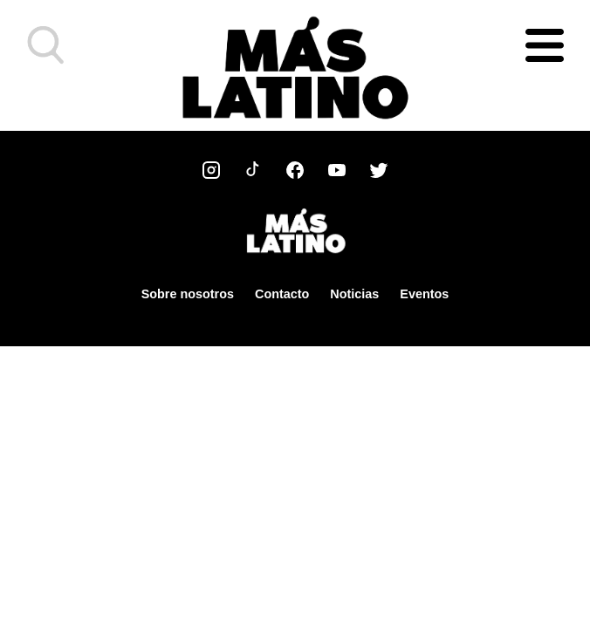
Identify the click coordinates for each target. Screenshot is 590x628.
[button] (46, 45)
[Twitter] (378, 170)
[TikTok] (253, 170)
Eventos (424, 294)
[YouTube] (336, 170)
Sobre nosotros (187, 294)
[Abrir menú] (544, 45)
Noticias (354, 294)
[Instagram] (211, 170)
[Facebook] (295, 170)
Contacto (282, 294)
